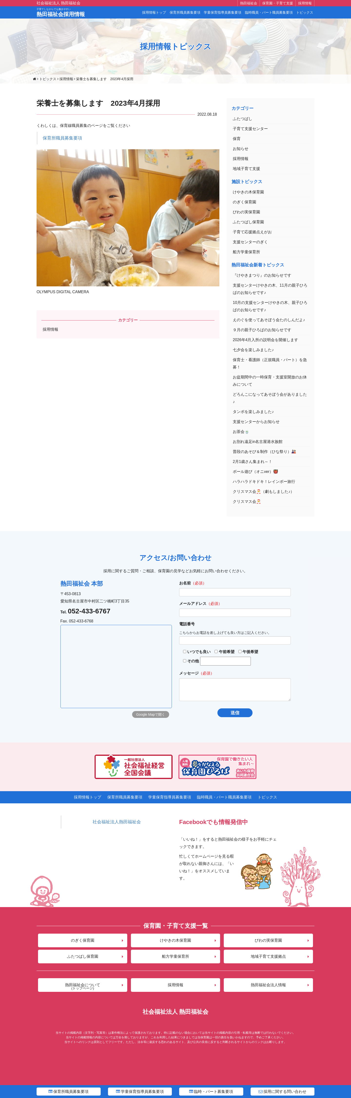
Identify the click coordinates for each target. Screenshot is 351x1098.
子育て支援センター (250, 129)
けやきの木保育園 (248, 192)
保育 (237, 139)
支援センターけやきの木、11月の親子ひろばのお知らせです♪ (270, 289)
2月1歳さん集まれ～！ (252, 462)
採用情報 (305, 3)
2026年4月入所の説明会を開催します (265, 340)
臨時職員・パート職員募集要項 (269, 12)
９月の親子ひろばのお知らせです (262, 330)
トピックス (304, 12)
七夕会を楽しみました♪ (253, 350)
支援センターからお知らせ (256, 422)
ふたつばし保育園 (248, 222)
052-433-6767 (89, 611)
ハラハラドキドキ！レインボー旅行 (264, 481)
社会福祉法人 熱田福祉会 (58, 3)
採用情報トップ (154, 12)
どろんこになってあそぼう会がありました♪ (270, 398)
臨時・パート (211, 1091)
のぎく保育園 (244, 202)
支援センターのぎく (250, 242)
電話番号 (187, 624)
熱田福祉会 (248, 3)
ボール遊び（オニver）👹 (255, 471)
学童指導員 (140, 1091)
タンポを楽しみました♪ (253, 412)
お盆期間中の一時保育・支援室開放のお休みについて (270, 380)
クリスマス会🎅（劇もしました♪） (263, 491)
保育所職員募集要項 (185, 12)
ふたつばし (242, 119)
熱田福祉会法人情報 (268, 985)
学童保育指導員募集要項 (222, 12)
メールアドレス (192, 603)
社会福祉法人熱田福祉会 (117, 821)
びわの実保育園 (246, 212)
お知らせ (240, 149)
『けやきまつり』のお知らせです (262, 275)
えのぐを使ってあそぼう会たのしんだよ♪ (269, 320)
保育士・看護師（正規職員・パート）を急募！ (270, 363)
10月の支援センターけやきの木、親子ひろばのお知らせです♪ (270, 306)
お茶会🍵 (241, 432)
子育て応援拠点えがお (252, 232)
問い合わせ (282, 1091)
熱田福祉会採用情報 (61, 12)
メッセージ (189, 673)
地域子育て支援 (246, 169)
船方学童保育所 (246, 252)
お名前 (185, 583)
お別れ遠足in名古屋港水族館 (258, 442)
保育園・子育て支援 (277, 3)
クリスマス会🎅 (247, 501)
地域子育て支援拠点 (268, 956)
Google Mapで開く (150, 714)
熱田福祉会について (82, 986)
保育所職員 (68, 1091)
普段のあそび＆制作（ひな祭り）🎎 (264, 452)
